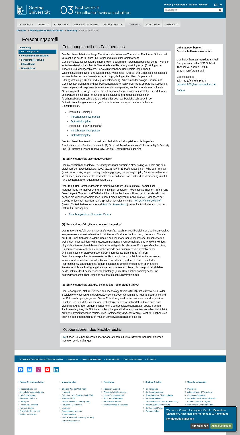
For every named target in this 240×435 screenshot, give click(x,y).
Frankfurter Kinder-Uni (30, 411)
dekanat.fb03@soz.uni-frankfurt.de (196, 84)
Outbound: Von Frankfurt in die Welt (77, 395)
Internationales (113, 25)
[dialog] (200, 418)
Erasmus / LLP (68, 398)
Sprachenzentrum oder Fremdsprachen (72, 412)
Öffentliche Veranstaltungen (32, 392)
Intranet (193, 4)
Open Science (28, 68)
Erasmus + (66, 408)
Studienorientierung (154, 392)
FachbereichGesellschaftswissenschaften (103, 10)
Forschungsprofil (30, 51)
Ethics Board (28, 64)
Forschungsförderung (32, 60)
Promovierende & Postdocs (116, 405)
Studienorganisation (154, 398)
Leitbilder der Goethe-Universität (201, 398)
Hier (64, 337)
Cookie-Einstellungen (133, 359)
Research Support (112, 389)
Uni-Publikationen (28, 395)
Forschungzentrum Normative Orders (90, 214)
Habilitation (153, 25)
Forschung (134, 25)
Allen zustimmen (221, 425)
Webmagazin (180, 4)
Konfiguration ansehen (180, 418)
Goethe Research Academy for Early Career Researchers (78, 419)
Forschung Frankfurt (29, 405)
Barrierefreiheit (112, 359)
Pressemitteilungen (28, 389)
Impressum (73, 359)
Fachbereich (26, 25)
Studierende (61, 25)
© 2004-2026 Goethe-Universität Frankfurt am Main (41, 359)
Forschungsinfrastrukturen (35, 55)
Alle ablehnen (200, 425)
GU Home (21, 30)
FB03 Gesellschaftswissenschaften (46, 30)
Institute (44, 25)
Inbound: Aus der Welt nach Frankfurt (74, 390)
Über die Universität (196, 382)
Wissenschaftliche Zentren (115, 392)
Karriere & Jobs (27, 408)
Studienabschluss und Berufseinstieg (161, 402)
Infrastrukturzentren (112, 402)
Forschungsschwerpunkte (85, 116)
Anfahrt (181, 90)
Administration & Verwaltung (199, 392)
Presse (167, 4)
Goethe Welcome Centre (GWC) (76, 402)
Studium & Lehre (153, 382)
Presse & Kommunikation (32, 382)
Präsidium (191, 389)
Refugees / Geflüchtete (72, 405)
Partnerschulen (152, 411)
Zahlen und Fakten (28, 414)
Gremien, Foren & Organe (198, 402)
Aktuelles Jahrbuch (28, 398)
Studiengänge (151, 389)
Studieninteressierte (86, 25)
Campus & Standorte (196, 395)
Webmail (203, 4)
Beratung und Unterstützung (158, 405)
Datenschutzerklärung (92, 359)
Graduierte (171, 25)
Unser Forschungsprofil (114, 395)
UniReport (24, 402)
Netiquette (151, 359)
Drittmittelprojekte (81, 121)
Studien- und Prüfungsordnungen (160, 408)
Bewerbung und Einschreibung (159, 395)
